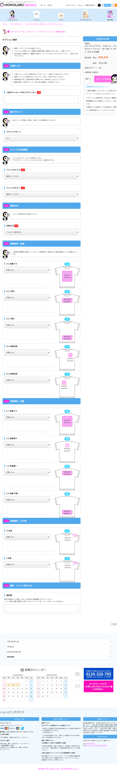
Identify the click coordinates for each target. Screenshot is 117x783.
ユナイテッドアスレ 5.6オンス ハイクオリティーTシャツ (44, 24)
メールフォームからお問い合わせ (96, 749)
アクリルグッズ (12, 20)
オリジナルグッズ (85, 20)
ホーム (43, 5)
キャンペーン (71, 5)
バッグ (61, 20)
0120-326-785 (90, 747)
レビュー (80, 5)
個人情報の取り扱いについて (70, 772)
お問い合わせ (90, 5)
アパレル (36, 20)
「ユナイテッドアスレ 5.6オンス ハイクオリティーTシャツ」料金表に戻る (37, 31)
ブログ (49, 5)
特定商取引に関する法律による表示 (49, 772)
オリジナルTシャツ (16, 24)
